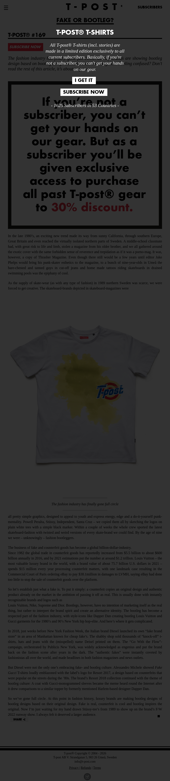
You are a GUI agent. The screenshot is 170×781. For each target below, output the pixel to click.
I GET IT (84, 80)
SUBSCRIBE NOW (83, 92)
